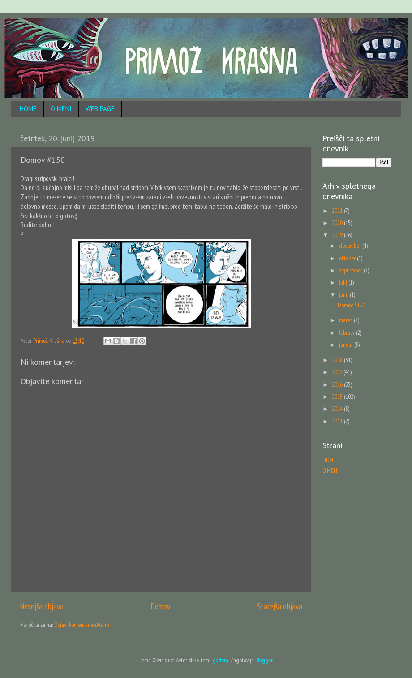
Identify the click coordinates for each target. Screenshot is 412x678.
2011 (338, 421)
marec (346, 320)
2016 (338, 384)
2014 (338, 409)
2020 (338, 223)
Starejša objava (279, 606)
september (351, 270)
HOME (28, 108)
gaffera (220, 660)
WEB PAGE (100, 108)
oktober (348, 258)
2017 (337, 372)
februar (347, 332)
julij (343, 282)
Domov (160, 606)
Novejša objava (42, 606)
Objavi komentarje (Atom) (81, 625)
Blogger (263, 660)
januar (346, 345)
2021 (338, 211)
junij (344, 294)
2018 (338, 360)
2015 (338, 397)
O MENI (61, 108)
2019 (338, 235)
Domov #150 (351, 305)
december (350, 246)
